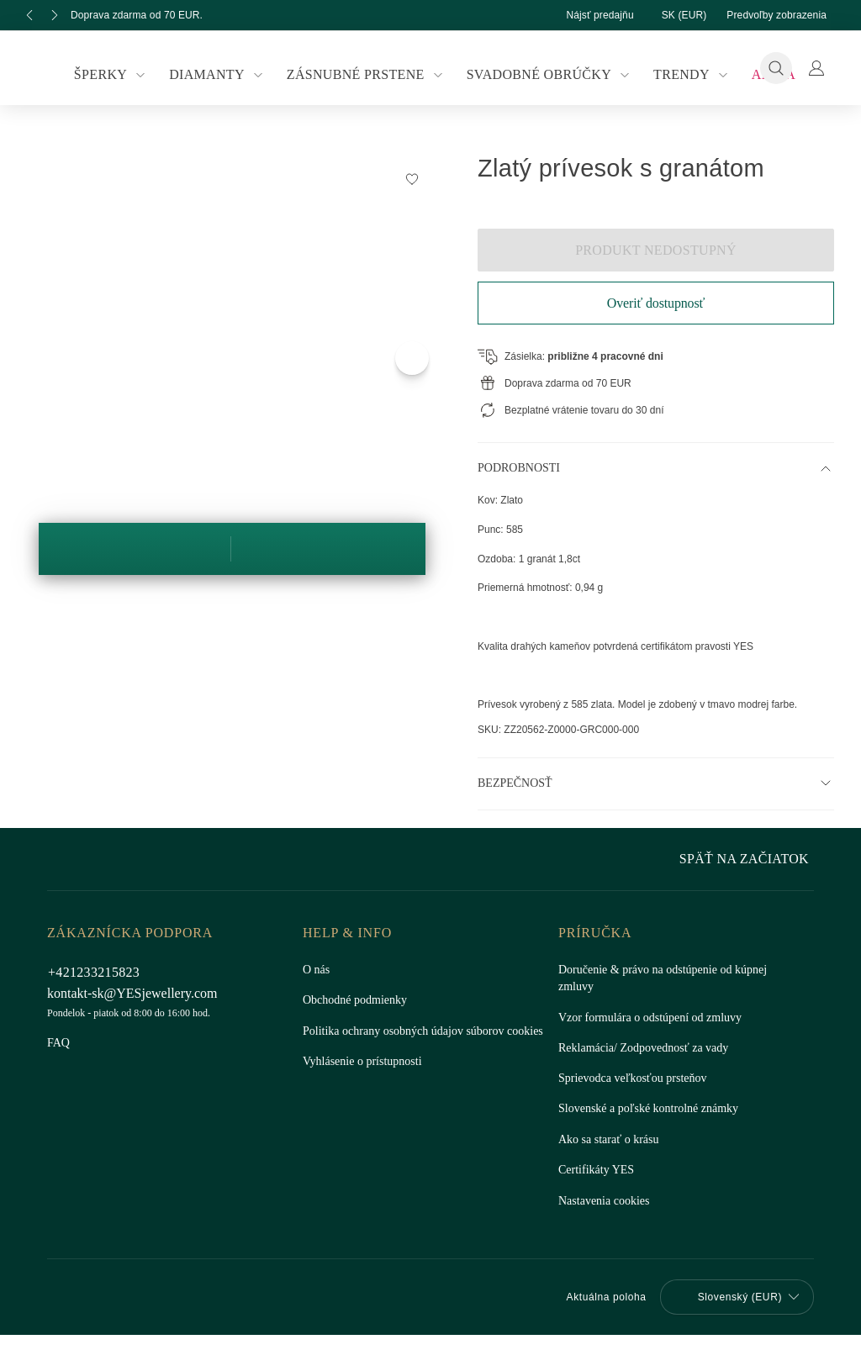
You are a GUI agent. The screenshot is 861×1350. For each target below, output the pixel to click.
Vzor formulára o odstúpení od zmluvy (654, 1018)
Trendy (684, 74)
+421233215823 (93, 972)
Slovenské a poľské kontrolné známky (652, 1108)
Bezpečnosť (514, 783)
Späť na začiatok (747, 859)
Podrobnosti (520, 468)
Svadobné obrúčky (546, 74)
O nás (317, 970)
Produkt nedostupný (656, 250)
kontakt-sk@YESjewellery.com (135, 993)
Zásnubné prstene (368, 74)
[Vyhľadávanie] (776, 68)
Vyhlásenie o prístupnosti (365, 1078)
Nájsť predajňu (584, 15)
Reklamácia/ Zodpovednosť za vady (649, 1048)
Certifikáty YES (594, 1170)
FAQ (58, 1043)
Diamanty (224, 74)
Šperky (121, 74)
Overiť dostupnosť (655, 303)
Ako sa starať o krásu (610, 1139)
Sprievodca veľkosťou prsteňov (637, 1078)
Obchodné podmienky (359, 1000)
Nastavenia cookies (607, 1201)
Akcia (762, 74)
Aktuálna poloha (596, 1297)
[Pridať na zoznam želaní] (412, 178)
